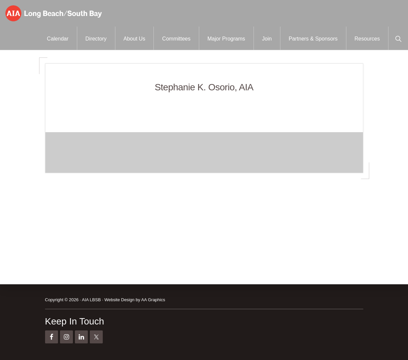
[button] (398, 38)
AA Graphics (153, 299)
